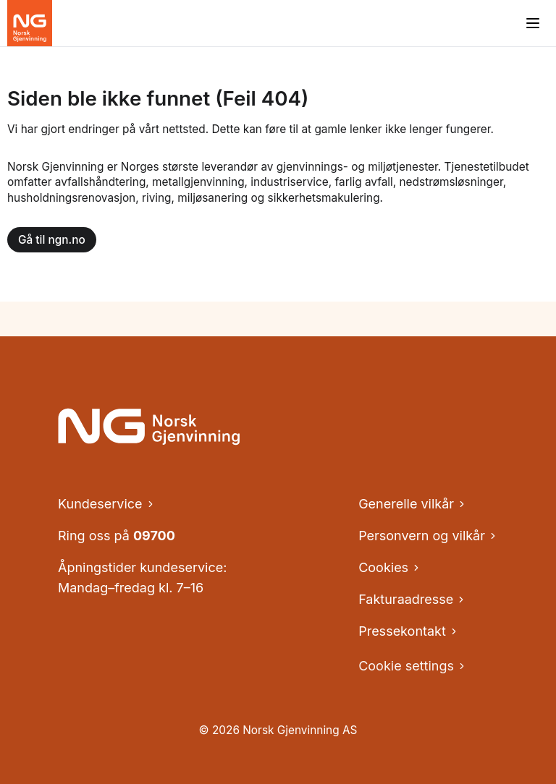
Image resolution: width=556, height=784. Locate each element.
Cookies (389, 567)
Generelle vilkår (412, 503)
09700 (154, 535)
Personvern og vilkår (428, 535)
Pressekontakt (408, 631)
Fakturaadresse (412, 599)
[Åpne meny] (533, 23)
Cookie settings (412, 665)
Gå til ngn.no (51, 240)
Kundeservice (107, 503)
